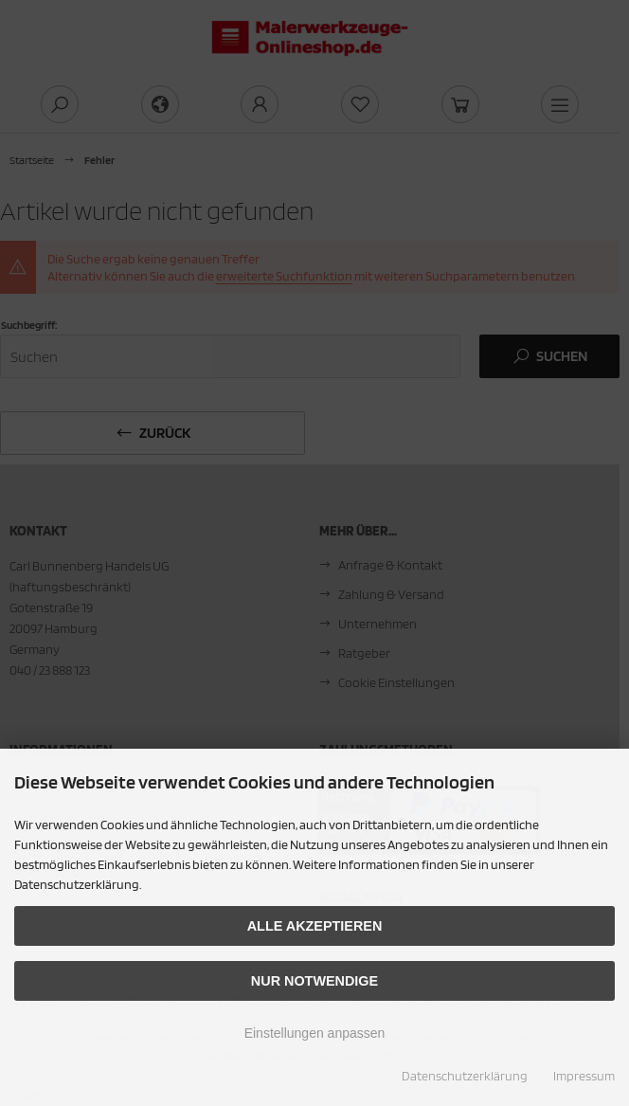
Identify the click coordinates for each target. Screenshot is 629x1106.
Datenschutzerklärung (465, 1075)
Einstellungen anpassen (315, 1033)
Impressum (584, 1075)
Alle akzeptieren (315, 926)
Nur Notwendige (314, 980)
